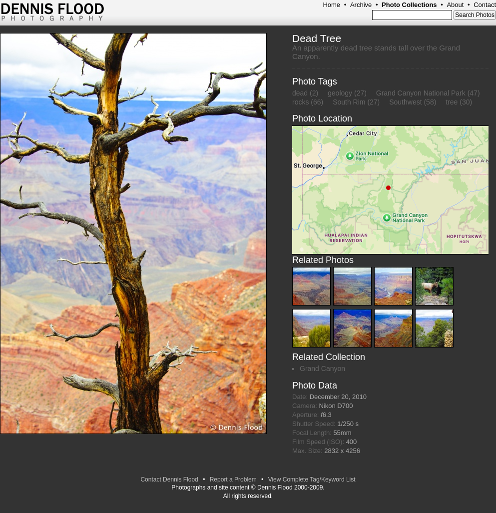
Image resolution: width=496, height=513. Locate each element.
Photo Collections (409, 4)
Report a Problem (233, 479)
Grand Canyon (322, 368)
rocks (300, 102)
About (455, 4)
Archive (361, 4)
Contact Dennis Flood (169, 479)
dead (300, 93)
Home (331, 4)
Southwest (405, 102)
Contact (485, 4)
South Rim (349, 102)
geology (340, 93)
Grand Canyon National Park (421, 93)
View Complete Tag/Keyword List (312, 479)
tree (452, 102)
